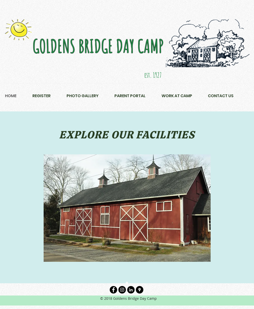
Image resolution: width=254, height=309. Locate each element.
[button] (90, 95)
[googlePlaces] (126, 283)
